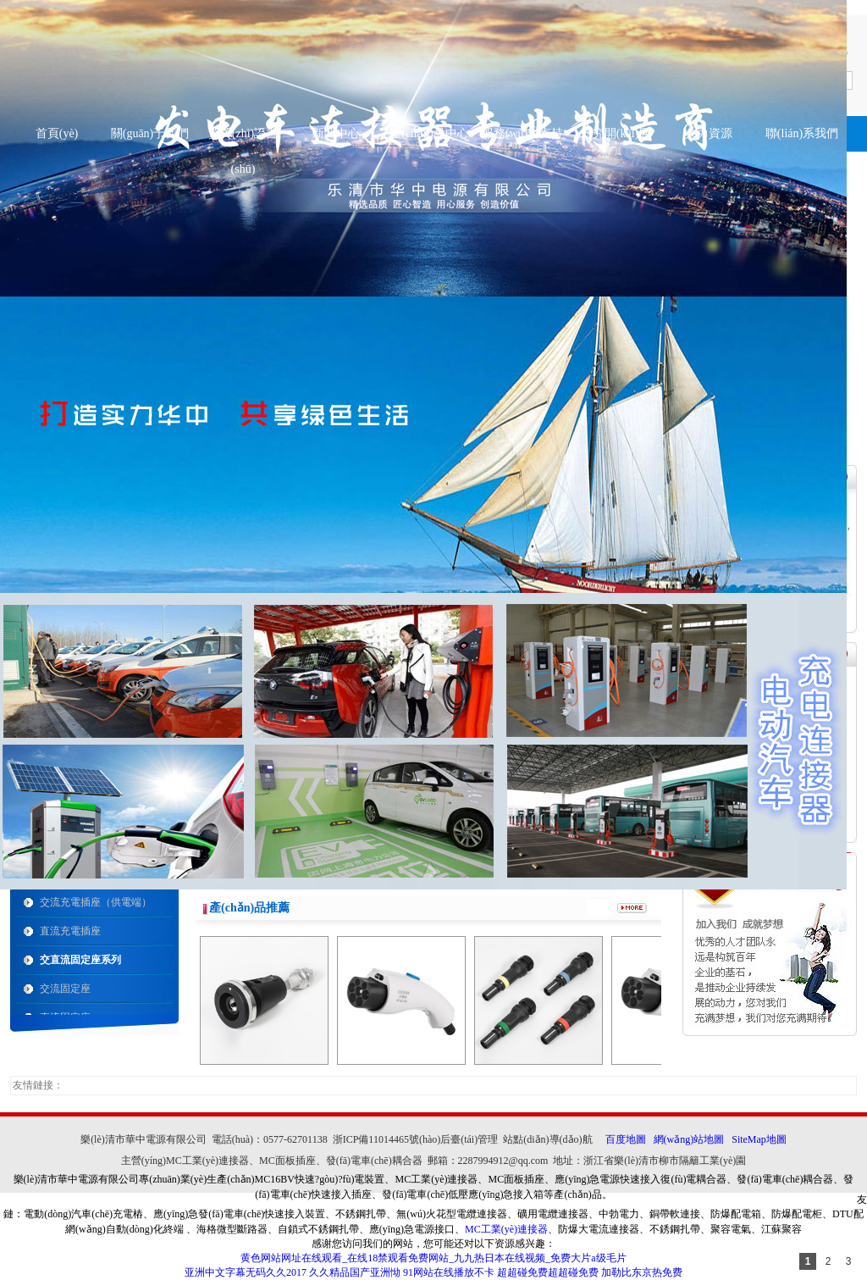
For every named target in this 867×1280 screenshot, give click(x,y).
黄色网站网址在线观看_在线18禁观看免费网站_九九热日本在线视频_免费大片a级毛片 (433, 1258)
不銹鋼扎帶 (360, 1214)
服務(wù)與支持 (522, 133)
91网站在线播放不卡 (448, 1272)
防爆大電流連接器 (598, 1229)
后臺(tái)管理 (469, 1139)
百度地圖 (625, 1139)
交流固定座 (65, 989)
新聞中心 (336, 133)
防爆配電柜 (796, 1214)
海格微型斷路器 (232, 1229)
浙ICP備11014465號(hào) (387, 1139)
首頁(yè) (57, 133)
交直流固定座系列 (80, 960)
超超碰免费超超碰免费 (548, 1272)
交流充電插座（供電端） (96, 902)
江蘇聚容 (781, 1229)
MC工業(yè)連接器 (506, 1229)
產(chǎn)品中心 (429, 133)
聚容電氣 (730, 1229)
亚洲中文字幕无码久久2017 (245, 1272)
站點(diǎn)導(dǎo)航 (547, 1139)
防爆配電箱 (735, 1214)
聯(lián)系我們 (801, 133)
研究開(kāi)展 (615, 133)
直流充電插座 (70, 931)
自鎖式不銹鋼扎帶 (318, 1229)
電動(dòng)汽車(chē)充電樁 (83, 1214)
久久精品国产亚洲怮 (354, 1272)
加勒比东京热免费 (641, 1272)
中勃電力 (619, 1214)
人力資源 (708, 133)
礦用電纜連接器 (552, 1214)
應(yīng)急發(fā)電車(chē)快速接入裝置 (239, 1214)
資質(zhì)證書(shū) (243, 151)
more (627, 908)
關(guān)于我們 (150, 133)
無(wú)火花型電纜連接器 (451, 1214)
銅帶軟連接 (674, 1214)
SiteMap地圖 (759, 1139)
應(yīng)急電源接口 (412, 1229)
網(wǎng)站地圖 (689, 1139)
